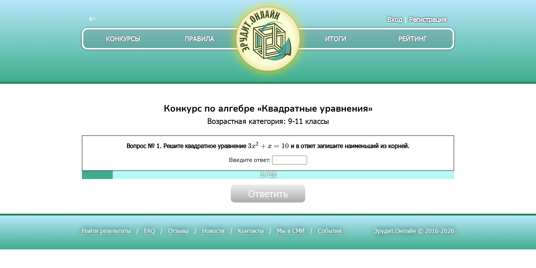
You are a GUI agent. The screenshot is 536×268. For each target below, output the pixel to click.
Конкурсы (123, 38)
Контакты (251, 230)
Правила (199, 38)
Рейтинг (412, 38)
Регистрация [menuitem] (428, 19)
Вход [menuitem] (394, 19)
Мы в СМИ (290, 230)
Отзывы (178, 230)
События (329, 230)
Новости (213, 230)
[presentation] (268, 145)
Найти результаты (106, 230)
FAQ (149, 230)
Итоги (335, 38)
